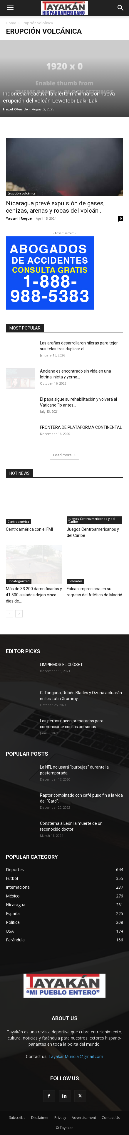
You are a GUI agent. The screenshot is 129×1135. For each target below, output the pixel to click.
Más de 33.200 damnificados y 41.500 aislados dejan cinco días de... (34, 594)
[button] (10, 8)
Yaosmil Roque (19, 218)
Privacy (60, 1117)
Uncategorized (19, 581)
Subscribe (17, 1117)
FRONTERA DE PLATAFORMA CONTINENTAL (81, 427)
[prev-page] (9, 613)
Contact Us (111, 1117)
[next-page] (19, 613)
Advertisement (84, 1117)
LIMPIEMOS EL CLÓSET (61, 664)
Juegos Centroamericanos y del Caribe (91, 520)
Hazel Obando (15, 109)
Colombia (75, 581)
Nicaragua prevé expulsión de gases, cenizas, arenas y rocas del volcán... (55, 207)
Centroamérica (18, 522)
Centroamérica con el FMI (29, 529)
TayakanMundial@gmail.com (75, 1056)
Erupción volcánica (22, 193)
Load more (64, 455)
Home (11, 23)
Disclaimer (40, 1117)
